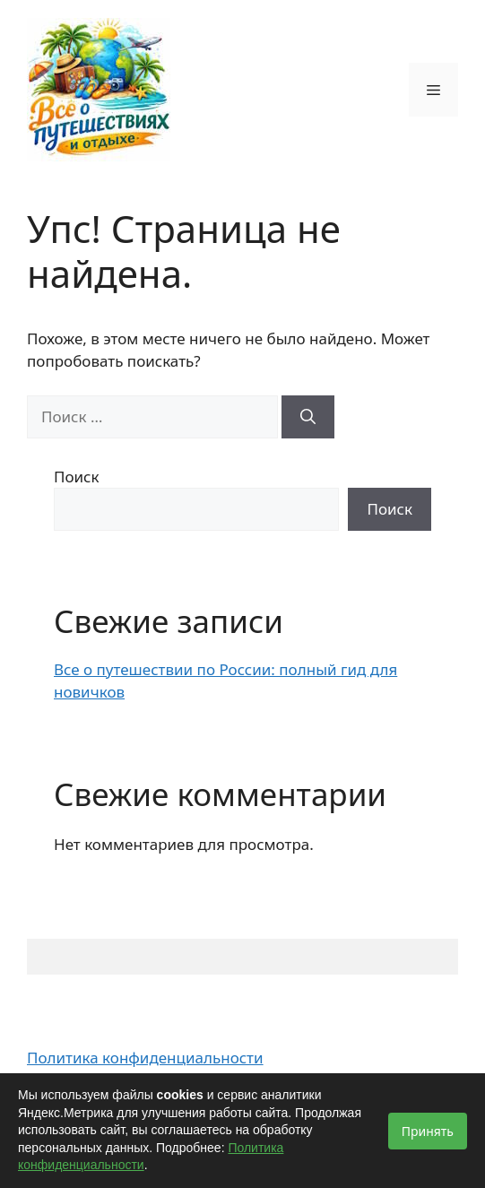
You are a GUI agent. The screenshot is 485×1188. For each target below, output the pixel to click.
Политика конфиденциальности (145, 1057)
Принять (428, 1131)
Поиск (77, 476)
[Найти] (307, 416)
